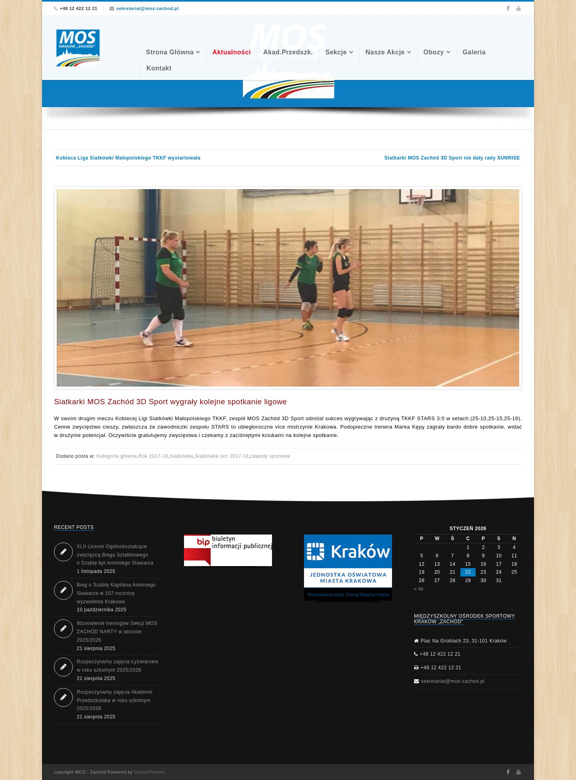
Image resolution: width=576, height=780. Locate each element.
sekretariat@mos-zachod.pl (147, 8)
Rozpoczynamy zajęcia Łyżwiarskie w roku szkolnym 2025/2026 (117, 666)
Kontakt (159, 68)
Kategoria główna (116, 456)
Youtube (518, 8)
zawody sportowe (270, 456)
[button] (228, 550)
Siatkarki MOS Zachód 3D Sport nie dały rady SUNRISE (452, 158)
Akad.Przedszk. (288, 52)
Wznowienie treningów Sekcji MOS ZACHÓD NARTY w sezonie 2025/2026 (117, 631)
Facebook (507, 8)
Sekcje (336, 52)
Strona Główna (170, 52)
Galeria (474, 52)
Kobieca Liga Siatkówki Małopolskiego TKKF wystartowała (128, 158)
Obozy (434, 52)
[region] (348, 569)
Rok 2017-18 (153, 456)
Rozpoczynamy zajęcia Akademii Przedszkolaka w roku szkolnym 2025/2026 (114, 700)
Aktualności (231, 52)
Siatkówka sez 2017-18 (222, 456)
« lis (419, 589)
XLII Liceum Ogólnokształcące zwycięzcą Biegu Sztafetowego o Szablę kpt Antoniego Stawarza (115, 555)
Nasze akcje (385, 52)
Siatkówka (181, 456)
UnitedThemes (149, 772)
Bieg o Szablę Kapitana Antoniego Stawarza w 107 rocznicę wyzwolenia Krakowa (116, 593)
